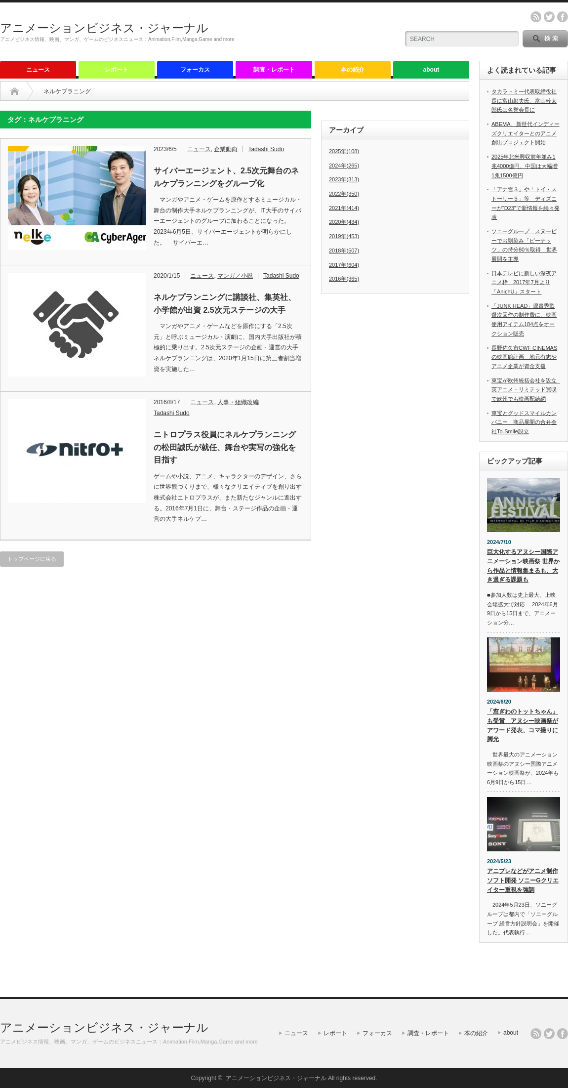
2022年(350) (344, 194)
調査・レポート (274, 69)
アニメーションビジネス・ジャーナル (104, 28)
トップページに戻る (31, 559)
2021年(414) (344, 208)
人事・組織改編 (238, 402)
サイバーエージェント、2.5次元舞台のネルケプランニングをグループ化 (226, 177)
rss (535, 16)
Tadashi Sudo (266, 149)
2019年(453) (344, 236)
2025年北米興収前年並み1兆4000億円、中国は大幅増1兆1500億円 (524, 166)
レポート (116, 69)
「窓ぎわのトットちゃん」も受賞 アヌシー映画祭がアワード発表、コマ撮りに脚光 (522, 725)
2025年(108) (344, 151)
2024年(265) (344, 165)
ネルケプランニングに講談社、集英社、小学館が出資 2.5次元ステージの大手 (225, 303)
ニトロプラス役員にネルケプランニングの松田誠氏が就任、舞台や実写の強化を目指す (225, 447)
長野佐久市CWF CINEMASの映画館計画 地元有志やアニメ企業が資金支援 (524, 357)
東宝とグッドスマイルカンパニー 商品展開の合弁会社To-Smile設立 (524, 422)
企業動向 (226, 149)
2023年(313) (344, 179)
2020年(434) (344, 222)
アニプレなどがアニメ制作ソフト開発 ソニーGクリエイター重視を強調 (523, 880)
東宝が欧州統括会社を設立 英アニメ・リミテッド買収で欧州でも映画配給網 (526, 389)
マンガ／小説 (235, 275)
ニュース (38, 69)
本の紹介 (353, 69)
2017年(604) (344, 265)
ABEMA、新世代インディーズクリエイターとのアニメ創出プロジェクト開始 (525, 133)
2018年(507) (344, 250)
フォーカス (195, 69)
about (431, 69)
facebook (562, 16)
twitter (549, 16)
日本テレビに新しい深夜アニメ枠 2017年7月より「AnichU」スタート (524, 282)
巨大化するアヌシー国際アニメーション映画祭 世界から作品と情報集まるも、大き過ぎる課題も (523, 565)
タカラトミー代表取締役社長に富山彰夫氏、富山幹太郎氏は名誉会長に (524, 100)
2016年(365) (344, 279)
